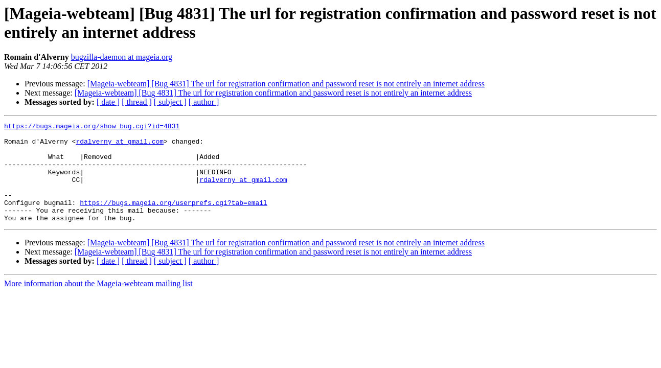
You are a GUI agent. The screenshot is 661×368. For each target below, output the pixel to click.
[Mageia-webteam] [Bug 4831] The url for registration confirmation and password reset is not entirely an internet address (286, 83)
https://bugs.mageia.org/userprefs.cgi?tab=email (173, 219)
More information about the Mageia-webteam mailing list (98, 303)
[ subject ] (170, 102)
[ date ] (108, 102)
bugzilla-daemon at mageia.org (121, 57)
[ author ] (204, 102)
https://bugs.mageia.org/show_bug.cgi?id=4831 (91, 127)
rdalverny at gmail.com (120, 145)
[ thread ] (137, 102)
